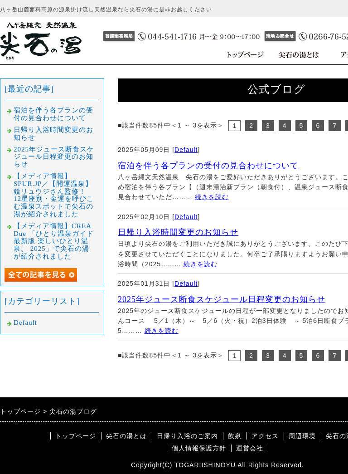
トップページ (75, 436)
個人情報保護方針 (199, 448)
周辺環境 (302, 436)
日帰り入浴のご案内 (187, 436)
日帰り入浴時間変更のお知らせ (178, 232)
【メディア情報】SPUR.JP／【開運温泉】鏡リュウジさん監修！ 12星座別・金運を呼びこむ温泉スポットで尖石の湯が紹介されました (54, 195)
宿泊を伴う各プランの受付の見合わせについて (208, 165)
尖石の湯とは (126, 436)
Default (186, 149)
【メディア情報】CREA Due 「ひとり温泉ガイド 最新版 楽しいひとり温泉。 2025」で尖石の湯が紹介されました (57, 241)
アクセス (265, 436)
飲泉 (235, 436)
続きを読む (212, 196)
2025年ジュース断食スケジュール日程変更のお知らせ (221, 299)
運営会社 (249, 448)
